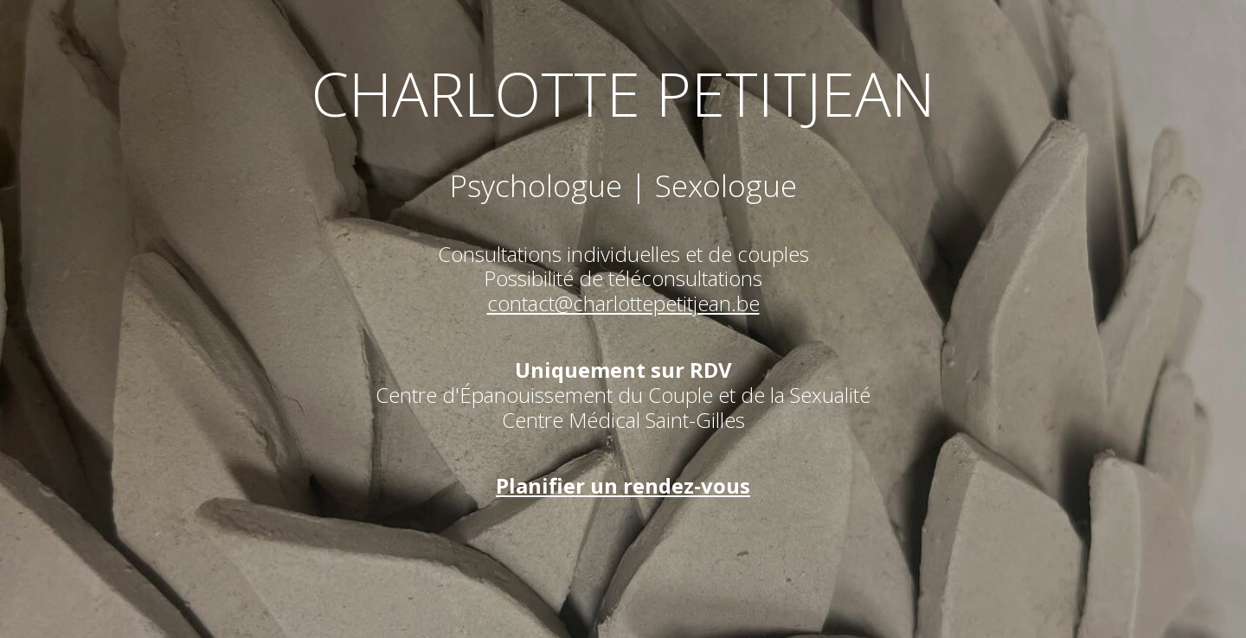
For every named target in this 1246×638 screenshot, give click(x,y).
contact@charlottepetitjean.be (623, 303)
